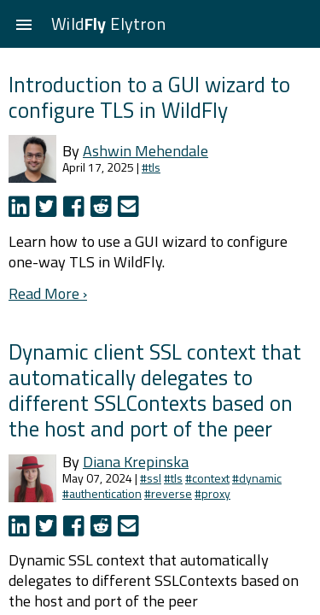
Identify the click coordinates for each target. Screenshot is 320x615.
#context (207, 478)
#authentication (102, 493)
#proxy (212, 493)
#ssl (150, 478)
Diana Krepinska (136, 461)
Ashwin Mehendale (145, 150)
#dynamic (257, 478)
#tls (151, 167)
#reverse (168, 493)
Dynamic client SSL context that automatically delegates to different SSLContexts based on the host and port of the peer (155, 390)
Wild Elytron (108, 23)
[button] (23, 23)
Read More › (48, 293)
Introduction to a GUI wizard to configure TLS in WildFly (149, 96)
